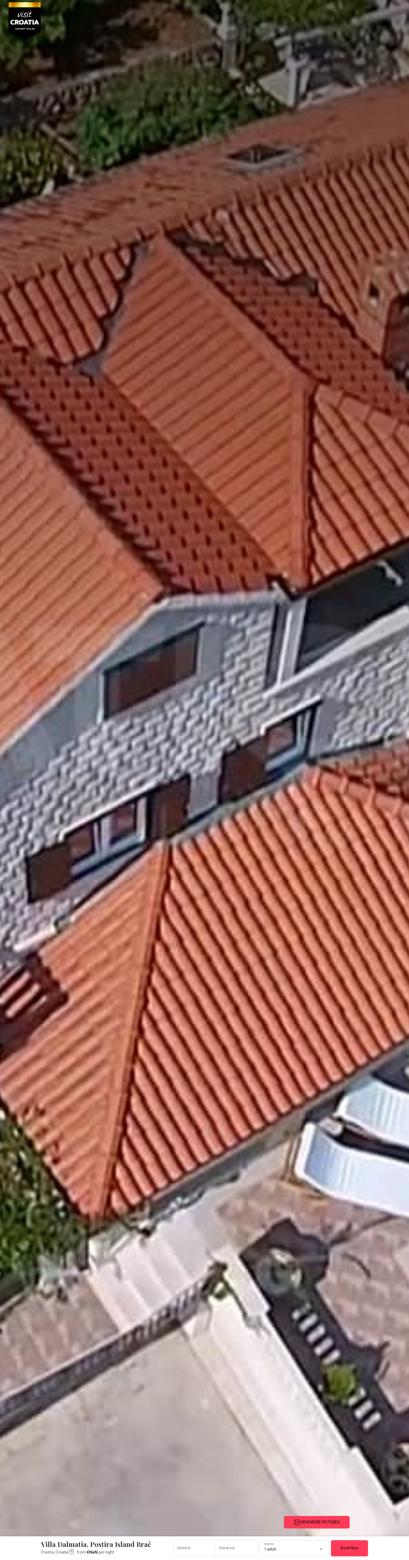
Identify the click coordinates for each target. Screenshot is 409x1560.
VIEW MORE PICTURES (317, 1522)
